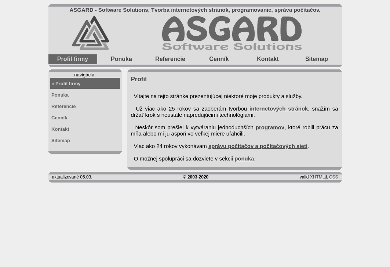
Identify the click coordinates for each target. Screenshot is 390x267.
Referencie (170, 58)
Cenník (219, 58)
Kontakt (268, 58)
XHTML (317, 177)
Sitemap (316, 58)
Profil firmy (72, 59)
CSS (333, 177)
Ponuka (121, 58)
